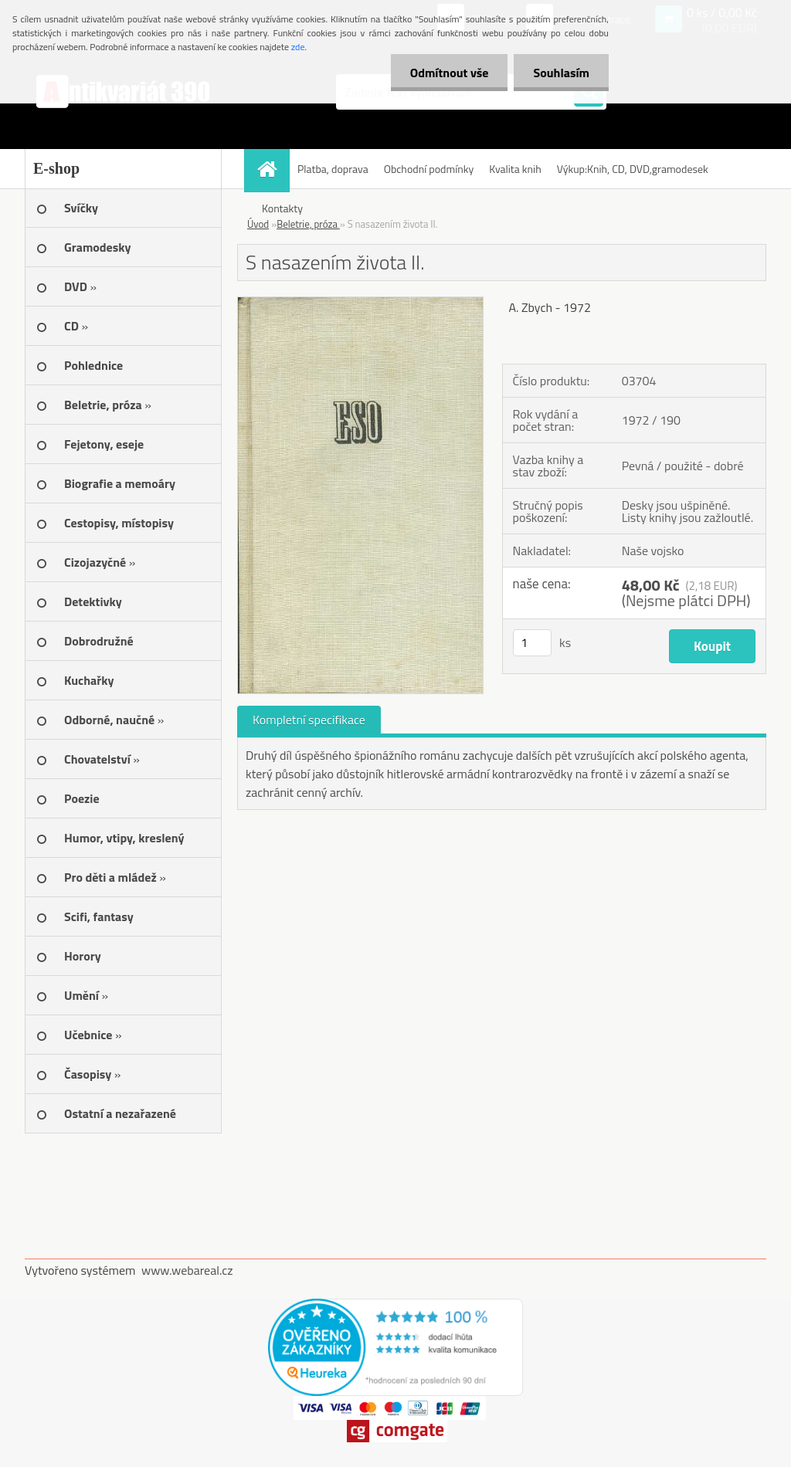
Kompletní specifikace (309, 719)
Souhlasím (561, 72)
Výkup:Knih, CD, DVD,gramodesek (632, 169)
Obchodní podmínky (429, 169)
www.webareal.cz (187, 1270)
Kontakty (282, 208)
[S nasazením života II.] (360, 303)
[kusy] (532, 642)
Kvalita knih (515, 169)
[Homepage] (272, 168)
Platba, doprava (332, 169)
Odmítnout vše (449, 72)
